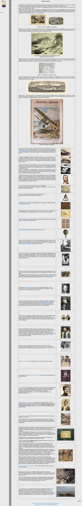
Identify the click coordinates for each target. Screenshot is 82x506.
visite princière (24, 361)
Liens (46, 504)
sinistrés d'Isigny (49, 275)
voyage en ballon (24, 229)
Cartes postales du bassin (46, 503)
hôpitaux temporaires (47, 303)
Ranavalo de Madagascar (28, 402)
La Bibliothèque (22, 202)
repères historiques (23, 151)
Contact (49, 504)
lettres (42, 179)
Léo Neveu (34, 391)
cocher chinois (29, 287)
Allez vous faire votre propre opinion (26, 465)
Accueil (34, 503)
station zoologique (27, 243)
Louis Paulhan (22, 387)
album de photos (49, 171)
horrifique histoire (23, 416)
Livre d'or (42, 504)
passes (34, 194)
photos (33, 159)
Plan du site (54, 504)
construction (39, 210)
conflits (20, 256)
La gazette (37, 504)
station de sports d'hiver (49, 347)
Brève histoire (22, 219)
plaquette (23, 316)
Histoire (38, 503)
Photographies (56, 503)
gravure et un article (49, 334)
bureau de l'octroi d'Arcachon (33, 375)
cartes (22, 185)
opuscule (21, 334)
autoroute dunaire (40, 432)
